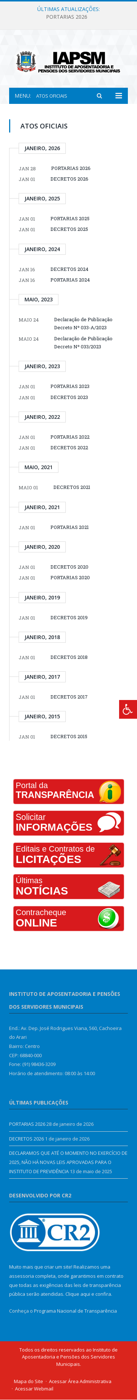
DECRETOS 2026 (69, 179)
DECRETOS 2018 (69, 657)
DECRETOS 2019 (69, 617)
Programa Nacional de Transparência (75, 1311)
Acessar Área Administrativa (80, 1382)
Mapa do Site (28, 1382)
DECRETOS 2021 (71, 488)
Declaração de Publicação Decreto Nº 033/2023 (83, 343)
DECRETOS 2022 (69, 448)
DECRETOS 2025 (69, 229)
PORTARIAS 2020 (70, 578)
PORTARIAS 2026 (66, 17)
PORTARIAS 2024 (70, 280)
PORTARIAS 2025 (70, 218)
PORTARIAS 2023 (70, 387)
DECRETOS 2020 (69, 567)
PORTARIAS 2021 (69, 527)
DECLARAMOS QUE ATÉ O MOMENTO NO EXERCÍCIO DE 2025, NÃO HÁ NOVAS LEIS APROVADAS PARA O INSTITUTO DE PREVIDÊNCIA (68, 1162)
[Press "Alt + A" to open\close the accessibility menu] (128, 709)
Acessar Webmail (34, 1389)
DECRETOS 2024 (69, 269)
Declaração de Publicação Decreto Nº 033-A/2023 (83, 324)
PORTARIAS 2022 (70, 437)
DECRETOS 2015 (68, 737)
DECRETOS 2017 (69, 697)
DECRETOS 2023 (69, 397)
